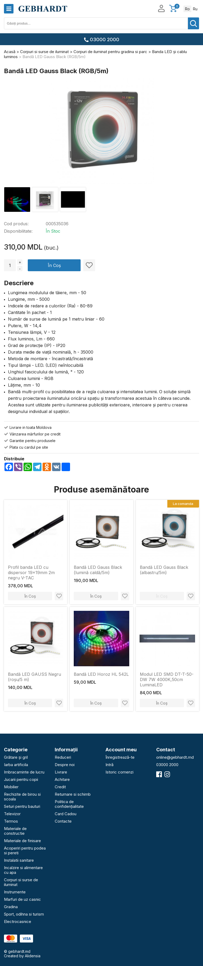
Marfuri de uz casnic (22, 899)
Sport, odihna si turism (24, 914)
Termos (11, 821)
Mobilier (11, 786)
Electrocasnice (17, 921)
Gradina (11, 906)
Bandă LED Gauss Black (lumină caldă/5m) (98, 570)
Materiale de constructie (15, 831)
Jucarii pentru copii (21, 779)
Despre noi (65, 764)
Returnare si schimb (73, 794)
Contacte (63, 821)
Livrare (61, 772)
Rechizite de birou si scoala (22, 796)
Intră (109, 764)
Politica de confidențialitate (69, 804)
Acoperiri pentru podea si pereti (25, 850)
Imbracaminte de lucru (24, 772)
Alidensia (32, 956)
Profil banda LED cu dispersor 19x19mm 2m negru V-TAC (31, 572)
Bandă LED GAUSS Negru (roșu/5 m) (34, 677)
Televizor (12, 813)
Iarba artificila (16, 764)
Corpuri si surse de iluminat (21, 882)
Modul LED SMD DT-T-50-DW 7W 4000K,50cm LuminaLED (166, 679)
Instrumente (15, 891)
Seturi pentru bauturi (22, 806)
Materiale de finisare (22, 840)
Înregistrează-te (120, 757)
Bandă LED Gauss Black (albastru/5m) (164, 570)
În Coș (54, 265)
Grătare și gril (16, 757)
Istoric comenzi (119, 772)
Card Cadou (65, 813)
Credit (60, 786)
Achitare (62, 779)
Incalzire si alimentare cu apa (23, 870)
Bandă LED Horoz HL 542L (101, 674)
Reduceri (63, 757)
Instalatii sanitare (19, 860)
